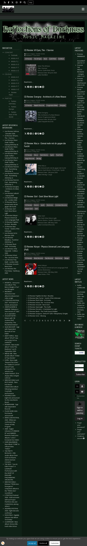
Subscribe (80, 374)
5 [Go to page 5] (45, 320)
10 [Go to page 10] (60, 320)
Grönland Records (61, 205)
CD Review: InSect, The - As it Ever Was (41, 303)
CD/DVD (8, 74)
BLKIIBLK (61, 59)
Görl (36, 209)
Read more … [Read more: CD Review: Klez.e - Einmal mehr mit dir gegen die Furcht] (28, 182)
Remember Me (81, 397)
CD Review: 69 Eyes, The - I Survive (38, 50)
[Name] (79, 365)
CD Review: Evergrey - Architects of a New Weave (45, 97)
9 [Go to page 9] (56, 320)
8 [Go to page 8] (53, 320)
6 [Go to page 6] (48, 320)
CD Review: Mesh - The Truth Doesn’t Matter (43, 311)
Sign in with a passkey (79, 408)
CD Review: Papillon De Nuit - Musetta (40, 296)
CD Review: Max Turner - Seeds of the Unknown (44, 298)
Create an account (81, 437)
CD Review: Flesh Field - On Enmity (39, 300)
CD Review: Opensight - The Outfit (39, 307)
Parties (8, 98)
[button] (25, 87)
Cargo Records (29, 158)
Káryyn (67, 258)
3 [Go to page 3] (39, 320)
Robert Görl (29, 209)
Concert (9, 52)
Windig (39, 158)
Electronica (58, 258)
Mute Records (38, 258)
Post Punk (59, 155)
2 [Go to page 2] (36, 320)
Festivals (14, 55)
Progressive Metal (52, 105)
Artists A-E (15, 58)
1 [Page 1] (33, 320)
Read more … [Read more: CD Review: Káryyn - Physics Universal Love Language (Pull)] (28, 281)
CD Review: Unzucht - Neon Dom (39, 305)
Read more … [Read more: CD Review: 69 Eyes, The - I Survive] (28, 82)
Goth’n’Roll (52, 59)
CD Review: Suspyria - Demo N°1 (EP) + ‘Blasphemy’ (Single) (48, 314)
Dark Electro (44, 155)
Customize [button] (55, 543)
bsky (30, 3)
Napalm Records (39, 105)
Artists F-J (14, 61)
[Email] (79, 369)
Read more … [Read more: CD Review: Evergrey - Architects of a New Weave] (28, 129)
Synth (52, 155)
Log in (79, 418)
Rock (45, 59)
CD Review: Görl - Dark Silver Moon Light (41, 196)
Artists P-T (15, 67)
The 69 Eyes (37, 59)
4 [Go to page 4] (42, 320)
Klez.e (36, 155)
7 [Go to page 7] (50, 320)
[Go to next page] (64, 320)
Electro (36, 205)
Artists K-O (15, 64)
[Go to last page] (69, 320)
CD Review (28, 59)
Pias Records (49, 258)
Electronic (50, 205)
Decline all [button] (43, 543)
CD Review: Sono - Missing (37, 316)
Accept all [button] (32, 543)
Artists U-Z (15, 70)
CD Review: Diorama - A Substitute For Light (42, 309)
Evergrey (62, 105)
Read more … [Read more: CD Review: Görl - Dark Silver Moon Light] (28, 232)
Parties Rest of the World (13, 114)
